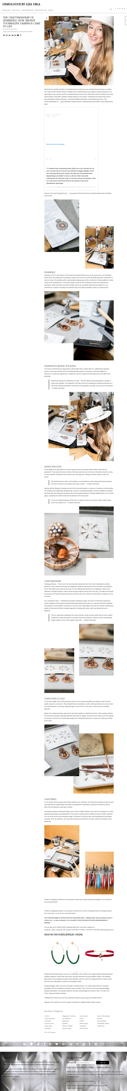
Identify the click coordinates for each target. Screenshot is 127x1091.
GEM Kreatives (85, 997)
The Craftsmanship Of (22, 31)
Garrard (99, 1018)
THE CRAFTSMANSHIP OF (58, 193)
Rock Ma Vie (83, 1028)
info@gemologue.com (106, 929)
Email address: (71, 1062)
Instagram (47, 929)
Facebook (59, 929)
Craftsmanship (27, 10)
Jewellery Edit (41, 10)
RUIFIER (47, 1028)
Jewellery (6, 10)
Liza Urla (6, 28)
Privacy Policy (71, 1085)
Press (79, 1081)
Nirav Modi (48, 1025)
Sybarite (65, 1023)
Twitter (53, 929)
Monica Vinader (67, 1025)
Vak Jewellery (101, 1020)
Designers (5, 31)
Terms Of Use (81, 1085)
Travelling (30, 31)
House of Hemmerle (91, 275)
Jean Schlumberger (103, 1016)
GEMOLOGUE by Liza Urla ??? (66, 186)
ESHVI (81, 1020)
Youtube (68, 929)
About (69, 1081)
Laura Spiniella (49, 1018)
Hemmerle (10, 31)
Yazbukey (82, 1025)
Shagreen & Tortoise (69, 1016)
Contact (74, 1081)
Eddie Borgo (83, 1023)
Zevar (81, 1018)
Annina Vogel (66, 1028)
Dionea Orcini (49, 1023)
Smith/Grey (101, 1025)
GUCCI (47, 1016)
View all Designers (50, 1032)
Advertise (91, 1081)
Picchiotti (47, 1020)
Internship (85, 1081)
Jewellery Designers (53, 1011)
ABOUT (50, 10)
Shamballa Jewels (103, 1023)
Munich (15, 31)
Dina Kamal (83, 1016)
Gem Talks (16, 10)
